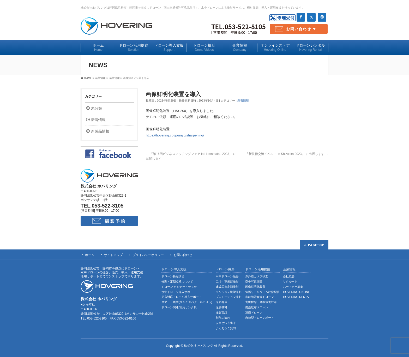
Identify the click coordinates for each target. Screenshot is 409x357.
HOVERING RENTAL (296, 296)
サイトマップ (113, 255)
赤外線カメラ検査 (256, 276)
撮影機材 (221, 307)
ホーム (89, 255)
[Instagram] (322, 17)
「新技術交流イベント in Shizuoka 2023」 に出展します (286, 154)
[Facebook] (301, 17)
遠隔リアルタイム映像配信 (262, 291)
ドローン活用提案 (257, 269)
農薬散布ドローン (256, 307)
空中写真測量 (253, 281)
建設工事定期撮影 (227, 286)
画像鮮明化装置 (255, 286)
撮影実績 (221, 312)
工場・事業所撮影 (227, 281)
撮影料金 (221, 302)
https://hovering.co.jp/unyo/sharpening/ (175, 135)
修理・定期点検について (177, 281)
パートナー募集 (293, 286)
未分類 (96, 108)
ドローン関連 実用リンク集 (179, 307)
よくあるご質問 (226, 328)
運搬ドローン (253, 312)
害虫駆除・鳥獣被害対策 (261, 302)
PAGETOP (316, 245)
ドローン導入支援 (174, 269)
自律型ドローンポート (259, 317)
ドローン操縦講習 (172, 276)
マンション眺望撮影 (229, 291)
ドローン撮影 (225, 269)
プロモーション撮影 (229, 296)
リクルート (290, 281)
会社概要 (288, 276)
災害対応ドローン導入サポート (181, 296)
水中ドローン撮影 (227, 276)
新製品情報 (100, 131)
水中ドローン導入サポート (178, 291)
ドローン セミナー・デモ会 (179, 286)
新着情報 (243, 100)
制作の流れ (223, 317)
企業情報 (289, 269)
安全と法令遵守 (226, 322)
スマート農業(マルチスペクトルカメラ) (186, 302)
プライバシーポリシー (148, 255)
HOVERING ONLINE (296, 291)
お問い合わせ (298, 29)
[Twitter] (311, 17)
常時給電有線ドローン (259, 296)
